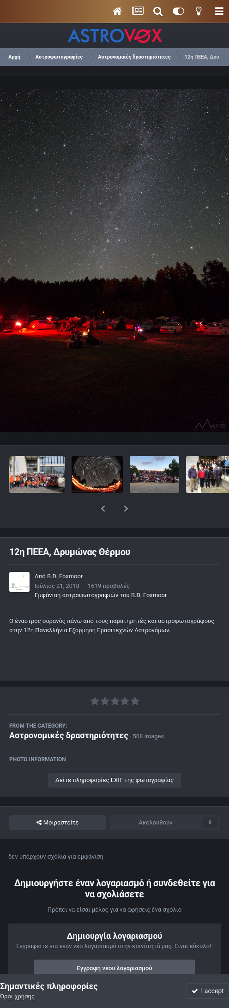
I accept (208, 991)
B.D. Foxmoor (65, 552)
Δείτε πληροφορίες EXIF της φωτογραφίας (114, 756)
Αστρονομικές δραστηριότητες (68, 711)
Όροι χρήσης (17, 996)
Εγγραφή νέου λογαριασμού (114, 944)
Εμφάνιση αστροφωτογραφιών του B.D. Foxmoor (101, 571)
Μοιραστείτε (57, 799)
